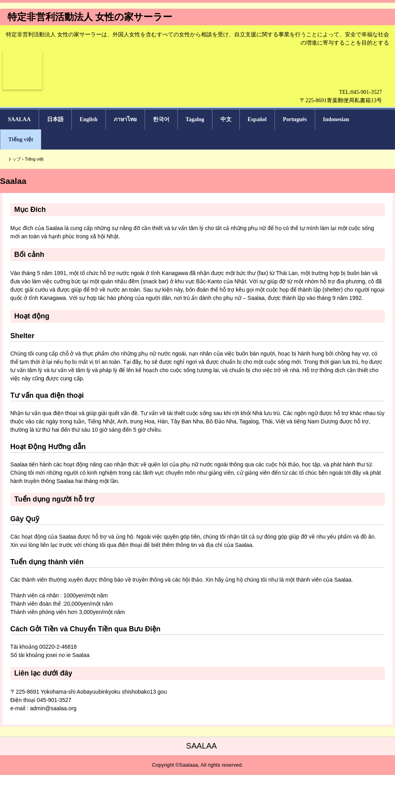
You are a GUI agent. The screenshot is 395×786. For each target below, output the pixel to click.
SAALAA (19, 119)
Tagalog (195, 119)
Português (295, 119)
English (89, 119)
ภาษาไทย (125, 119)
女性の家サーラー (22, 93)
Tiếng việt (20, 139)
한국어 (161, 119)
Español (257, 119)
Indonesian (336, 119)
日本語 (55, 119)
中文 (225, 119)
